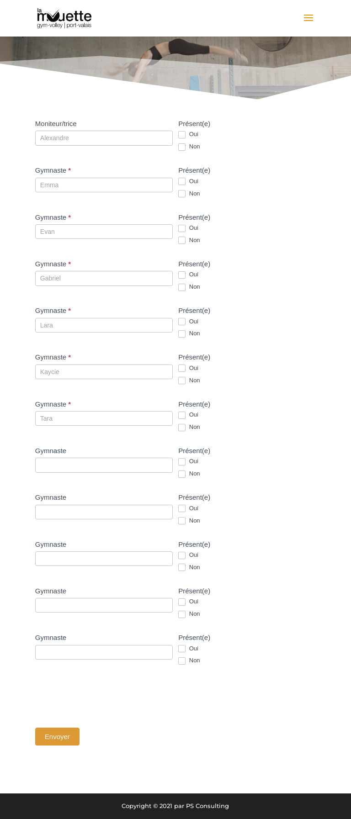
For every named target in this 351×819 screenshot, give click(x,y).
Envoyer (57, 736)
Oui (188, 134)
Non (189, 147)
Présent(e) (194, 123)
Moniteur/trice (56, 123)
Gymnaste (53, 170)
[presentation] (104, 696)
